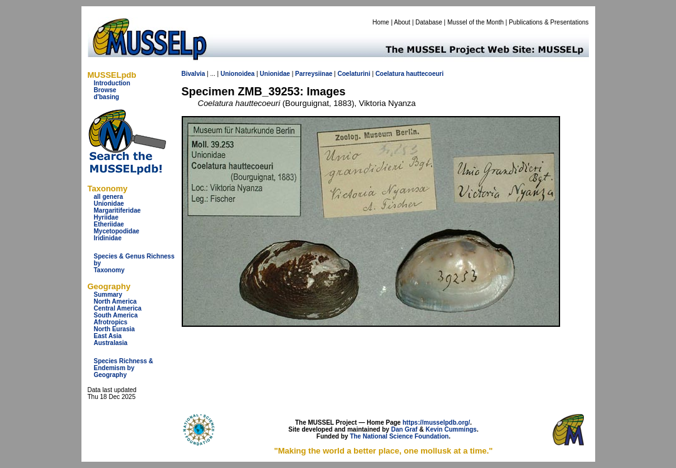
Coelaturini (354, 73)
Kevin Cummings (451, 429)
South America (116, 315)
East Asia (108, 335)
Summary (108, 294)
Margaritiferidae (117, 210)
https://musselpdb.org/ (436, 422)
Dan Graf (404, 429)
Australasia (111, 342)
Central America (118, 308)
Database (428, 22)
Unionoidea (237, 73)
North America (115, 301)
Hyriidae (106, 217)
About (402, 22)
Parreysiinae (314, 73)
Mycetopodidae (117, 231)
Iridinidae (108, 238)
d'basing (107, 96)
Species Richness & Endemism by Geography (123, 368)
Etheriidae (109, 224)
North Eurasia (114, 329)
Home (380, 22)
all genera (108, 196)
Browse (105, 90)
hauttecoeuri (425, 73)
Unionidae (109, 203)
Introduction (112, 83)
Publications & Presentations (548, 22)
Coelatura (389, 73)
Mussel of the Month (475, 22)
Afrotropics (111, 322)
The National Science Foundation (399, 436)
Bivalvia (193, 73)
